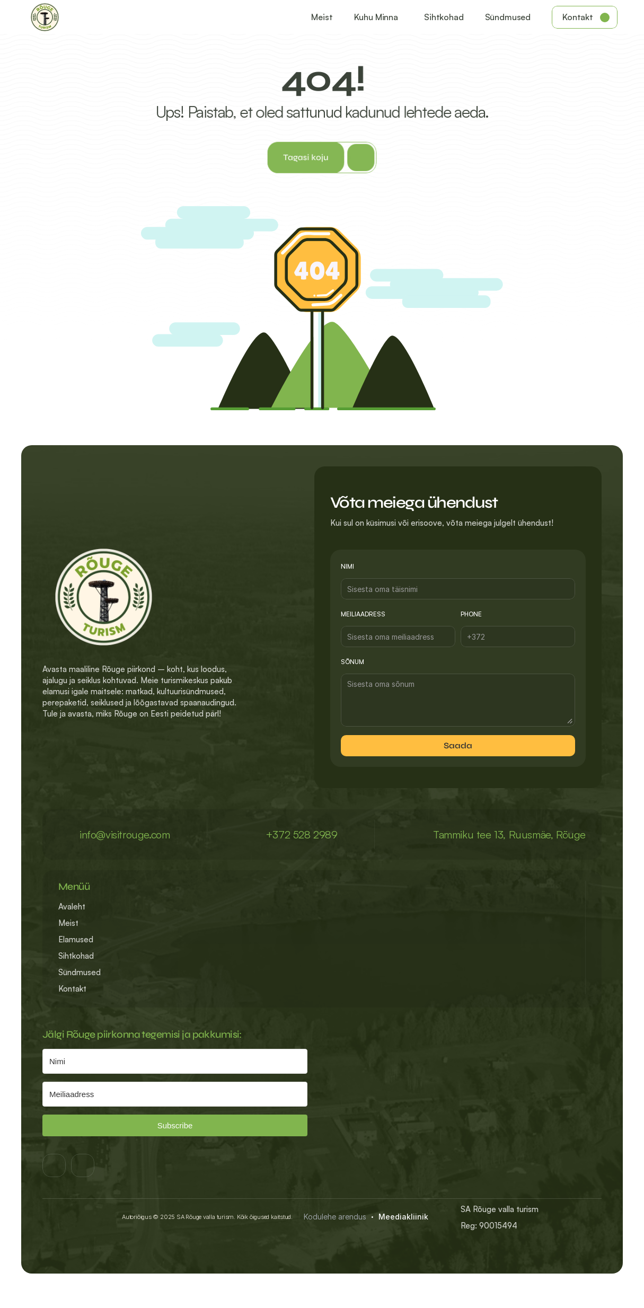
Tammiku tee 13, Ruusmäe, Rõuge (509, 834)
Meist (68, 923)
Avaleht (71, 907)
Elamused (75, 939)
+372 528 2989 (302, 834)
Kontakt (72, 989)
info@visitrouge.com (125, 834)
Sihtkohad (76, 956)
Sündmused (79, 972)
